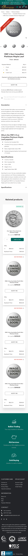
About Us (3, 496)
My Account (4, 484)
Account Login (19, 482)
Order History (18, 486)
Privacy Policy (4, 486)
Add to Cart (17, 239)
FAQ (2, 500)
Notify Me (14, 85)
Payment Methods (5, 503)
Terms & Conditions (6, 488)
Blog (2, 498)
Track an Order (19, 484)
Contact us (4, 482)
